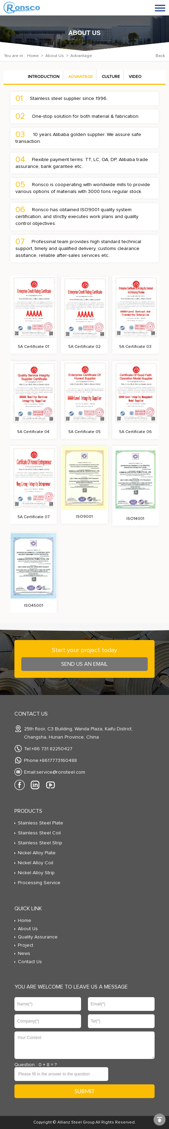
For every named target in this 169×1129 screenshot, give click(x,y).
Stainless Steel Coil (39, 833)
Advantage (80, 77)
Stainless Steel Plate (40, 823)
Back (160, 56)
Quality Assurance (38, 937)
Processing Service (39, 882)
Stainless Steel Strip (40, 843)
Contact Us (30, 961)
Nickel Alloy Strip (36, 872)
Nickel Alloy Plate (37, 853)
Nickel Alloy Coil (35, 862)
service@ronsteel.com (60, 772)
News (24, 953)
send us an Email (84, 664)
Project (25, 945)
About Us (54, 56)
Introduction (43, 77)
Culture (111, 77)
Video (135, 77)
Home (33, 56)
